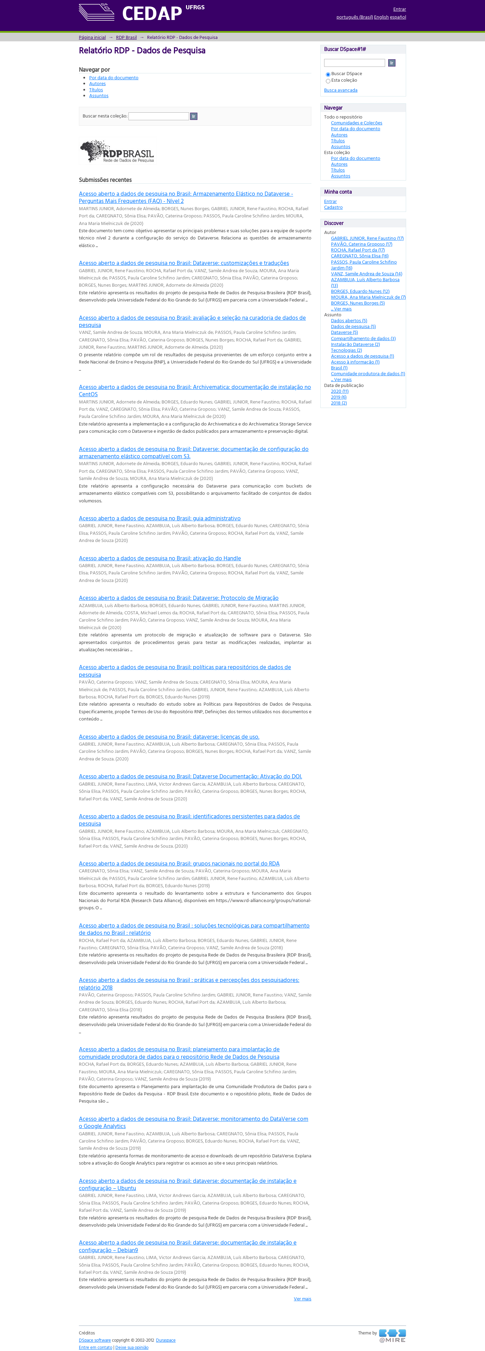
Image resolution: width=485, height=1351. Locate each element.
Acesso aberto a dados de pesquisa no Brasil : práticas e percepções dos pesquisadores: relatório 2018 (189, 983)
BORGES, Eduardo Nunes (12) (360, 291)
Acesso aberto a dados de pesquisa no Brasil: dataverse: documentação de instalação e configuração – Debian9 (188, 1246)
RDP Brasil (126, 37)
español (398, 16)
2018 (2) (339, 402)
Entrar (399, 8)
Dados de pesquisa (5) (353, 326)
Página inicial (92, 37)
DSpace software (95, 1340)
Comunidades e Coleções (356, 122)
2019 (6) (339, 396)
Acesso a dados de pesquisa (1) (362, 355)
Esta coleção (341, 79)
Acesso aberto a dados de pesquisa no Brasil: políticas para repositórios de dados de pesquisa (185, 670)
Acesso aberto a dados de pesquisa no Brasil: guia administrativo (160, 518)
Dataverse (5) (344, 332)
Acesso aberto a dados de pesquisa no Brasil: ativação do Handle (160, 558)
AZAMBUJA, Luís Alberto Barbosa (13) (365, 282)
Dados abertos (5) (349, 320)
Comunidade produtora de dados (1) (368, 373)
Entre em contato (95, 1347)
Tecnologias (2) (346, 350)
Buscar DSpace (344, 73)
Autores (97, 83)
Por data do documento (113, 77)
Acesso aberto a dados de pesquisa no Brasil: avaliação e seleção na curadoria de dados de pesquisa (192, 321)
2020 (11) (340, 391)
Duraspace (166, 1340)
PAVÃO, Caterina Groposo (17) (361, 243)
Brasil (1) (339, 367)
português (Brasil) (355, 16)
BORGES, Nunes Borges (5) (358, 302)
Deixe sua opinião (131, 1347)
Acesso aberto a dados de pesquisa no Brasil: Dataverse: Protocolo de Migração (179, 597)
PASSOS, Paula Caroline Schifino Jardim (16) (364, 264)
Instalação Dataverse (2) (355, 344)
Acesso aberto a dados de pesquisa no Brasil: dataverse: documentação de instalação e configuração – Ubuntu (188, 1184)
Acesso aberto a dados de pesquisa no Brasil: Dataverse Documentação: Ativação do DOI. (190, 776)
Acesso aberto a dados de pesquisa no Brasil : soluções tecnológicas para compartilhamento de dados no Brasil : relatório (194, 929)
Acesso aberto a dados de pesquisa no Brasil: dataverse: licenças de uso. (169, 736)
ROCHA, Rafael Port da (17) (358, 249)
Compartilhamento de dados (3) (363, 338)
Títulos (96, 89)
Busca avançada (341, 89)
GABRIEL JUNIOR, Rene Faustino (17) (367, 238)
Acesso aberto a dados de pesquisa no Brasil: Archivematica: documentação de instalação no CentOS (195, 390)
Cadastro (333, 207)
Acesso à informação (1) (355, 361)
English (381, 16)
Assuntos (99, 95)
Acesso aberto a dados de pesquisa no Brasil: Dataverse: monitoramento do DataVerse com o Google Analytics (193, 1122)
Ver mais (302, 1298)
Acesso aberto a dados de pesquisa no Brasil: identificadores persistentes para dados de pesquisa (189, 820)
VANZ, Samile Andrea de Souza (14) (366, 273)
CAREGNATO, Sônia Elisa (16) (360, 255)
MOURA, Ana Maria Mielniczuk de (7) (368, 296)
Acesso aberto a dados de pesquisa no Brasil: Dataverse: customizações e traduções (184, 262)
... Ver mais (341, 308)
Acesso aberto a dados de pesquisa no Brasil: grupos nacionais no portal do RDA (179, 863)
